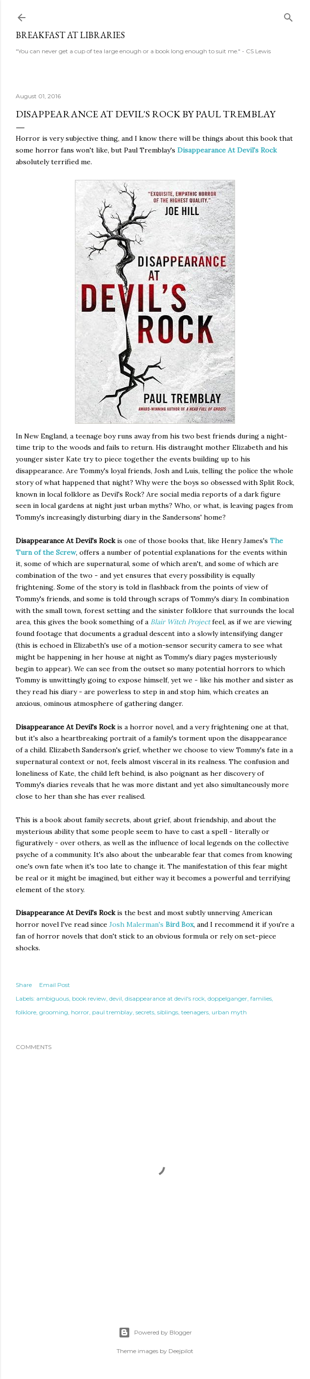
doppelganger (227, 998)
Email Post (54, 984)
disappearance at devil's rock (165, 998)
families (261, 998)
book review (89, 998)
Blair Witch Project (180, 621)
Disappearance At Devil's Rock (227, 150)
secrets (145, 1012)
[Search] (288, 15)
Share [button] (24, 984)
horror (80, 1012)
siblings (167, 1012)
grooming (53, 1012)
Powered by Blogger (155, 1332)
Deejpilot (180, 1351)
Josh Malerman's (151, 924)
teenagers (195, 1012)
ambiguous (52, 998)
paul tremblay (112, 1012)
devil (115, 998)
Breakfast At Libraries (70, 35)
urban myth (229, 1012)
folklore (26, 1012)
